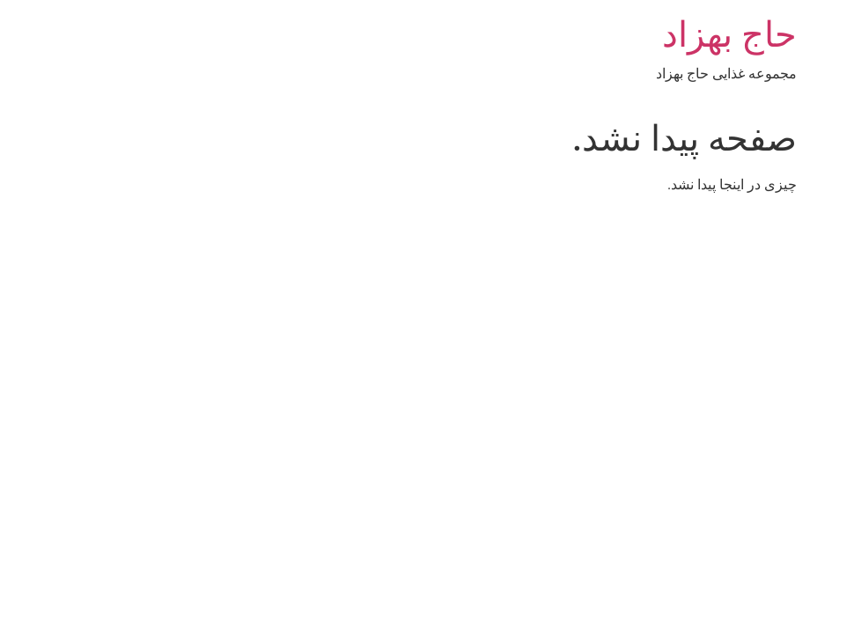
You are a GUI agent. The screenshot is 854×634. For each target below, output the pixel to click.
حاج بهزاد (623, 34)
